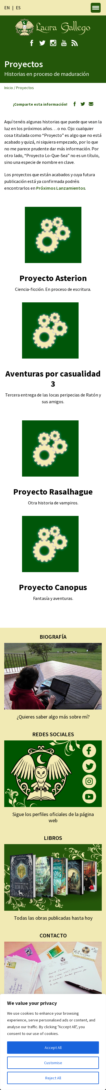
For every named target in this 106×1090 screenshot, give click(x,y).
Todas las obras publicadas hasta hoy (53, 918)
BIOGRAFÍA (53, 636)
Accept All (53, 1047)
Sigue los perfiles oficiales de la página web (53, 817)
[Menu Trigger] (96, 8)
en (7, 7)
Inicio (8, 87)
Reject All (53, 1077)
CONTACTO (53, 935)
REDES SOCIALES (53, 734)
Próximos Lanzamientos (60, 188)
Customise (53, 1062)
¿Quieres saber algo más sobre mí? (53, 716)
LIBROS (53, 837)
